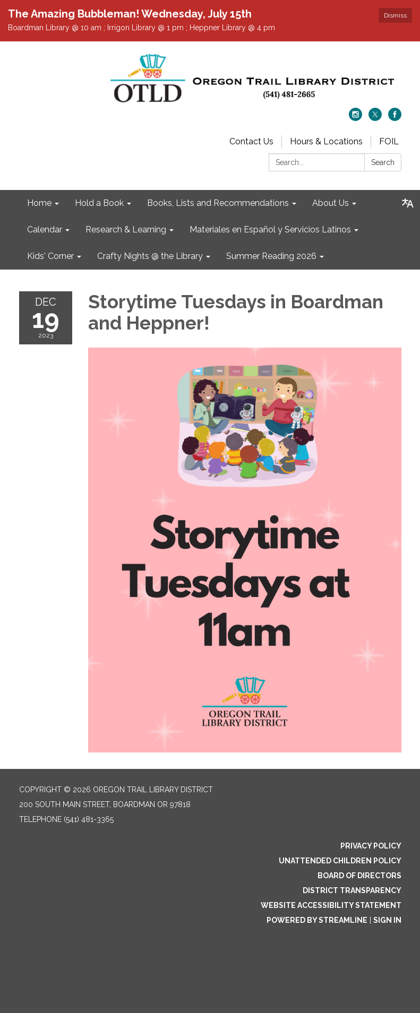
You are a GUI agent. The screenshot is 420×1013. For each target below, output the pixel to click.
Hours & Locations (326, 141)
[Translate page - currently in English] (407, 203)
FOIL (389, 141)
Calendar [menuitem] (44, 229)
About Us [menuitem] (330, 203)
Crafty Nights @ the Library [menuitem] (150, 256)
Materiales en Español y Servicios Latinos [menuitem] (270, 229)
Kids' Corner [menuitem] (50, 256)
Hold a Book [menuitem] (99, 203)
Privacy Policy (370, 846)
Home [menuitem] (39, 203)
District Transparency (352, 890)
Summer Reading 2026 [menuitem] (271, 256)
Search (383, 162)
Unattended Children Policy (340, 860)
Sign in (387, 920)
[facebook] (394, 118)
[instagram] (355, 118)
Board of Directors (359, 875)
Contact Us (251, 141)
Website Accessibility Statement (331, 905)
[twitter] (375, 118)
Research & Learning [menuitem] (125, 229)
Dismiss (395, 15)
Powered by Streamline (317, 920)
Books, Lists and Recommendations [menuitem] (218, 203)
